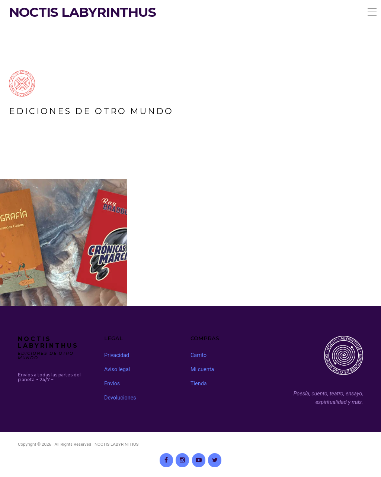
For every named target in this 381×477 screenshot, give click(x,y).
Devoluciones (120, 398)
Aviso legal (117, 369)
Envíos (112, 383)
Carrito (198, 355)
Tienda (198, 383)
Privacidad (116, 355)
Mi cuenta (202, 369)
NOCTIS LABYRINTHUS (82, 12)
